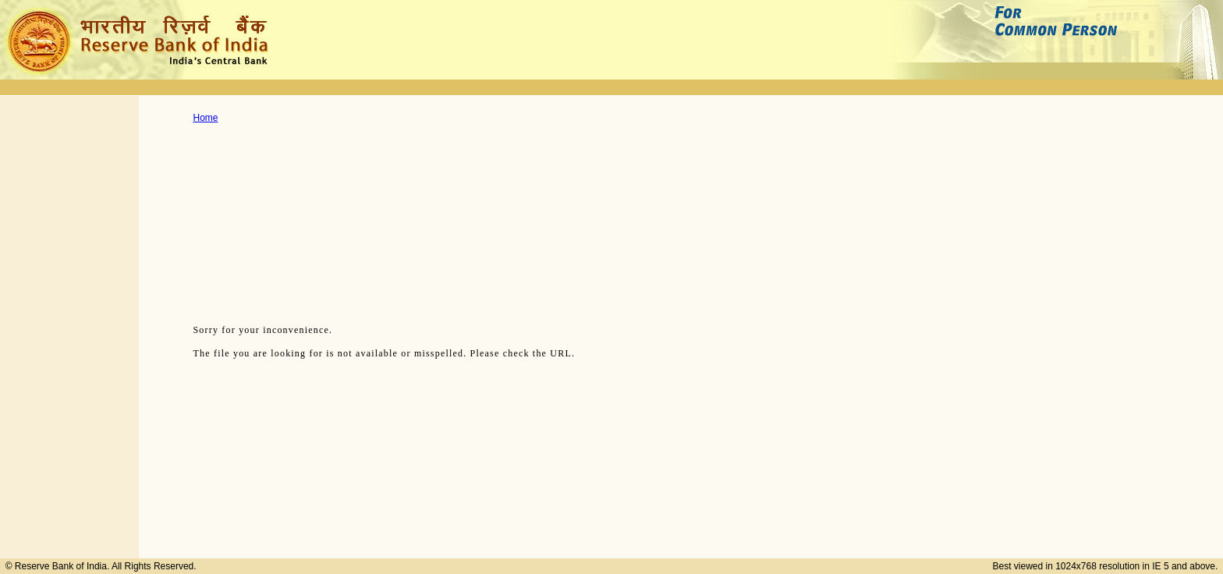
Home (205, 117)
